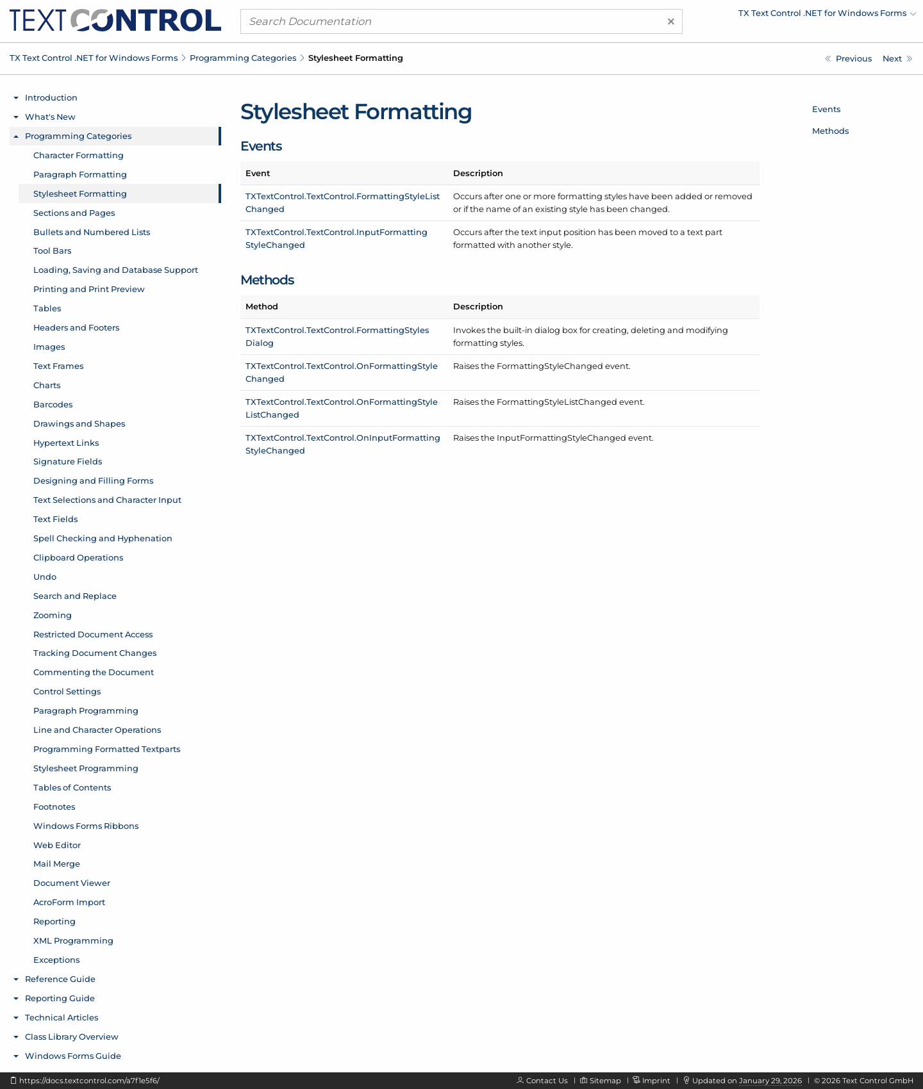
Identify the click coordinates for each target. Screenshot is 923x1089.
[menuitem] (804, 16)
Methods (830, 131)
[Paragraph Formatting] (848, 58)
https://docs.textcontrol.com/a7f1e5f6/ (89, 1080)
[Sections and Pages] (898, 58)
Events (826, 109)
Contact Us (547, 1080)
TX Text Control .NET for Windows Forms (94, 58)
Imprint (656, 1080)
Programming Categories (243, 58)
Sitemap (605, 1080)
